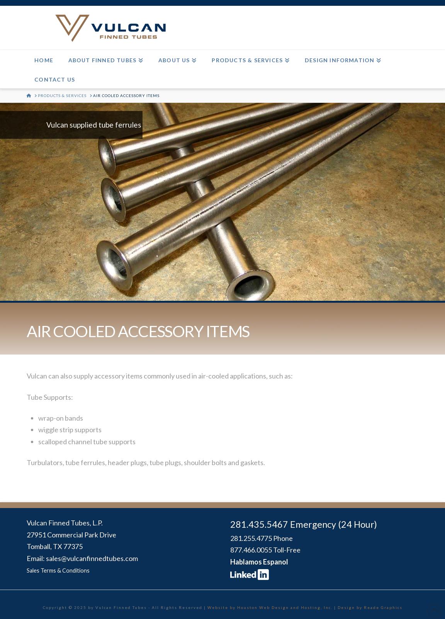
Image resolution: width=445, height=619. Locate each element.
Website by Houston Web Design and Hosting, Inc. (270, 607)
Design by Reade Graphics (370, 607)
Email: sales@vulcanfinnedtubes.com (82, 558)
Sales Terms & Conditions (58, 570)
